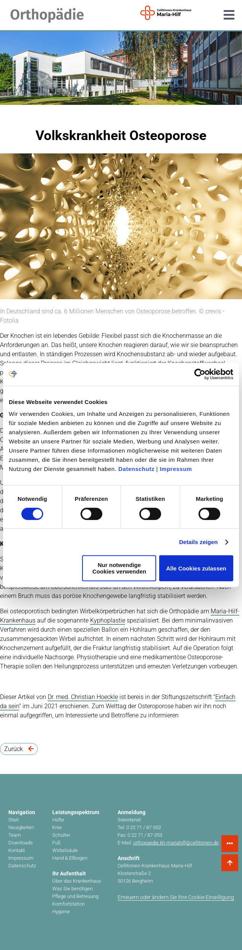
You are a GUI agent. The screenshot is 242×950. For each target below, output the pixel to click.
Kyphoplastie (107, 620)
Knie (57, 827)
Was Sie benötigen (72, 888)
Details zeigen (198, 542)
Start (13, 820)
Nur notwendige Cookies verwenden (119, 568)
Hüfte (58, 820)
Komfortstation (68, 904)
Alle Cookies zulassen (196, 568)
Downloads (20, 843)
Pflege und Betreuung (75, 896)
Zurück (19, 749)
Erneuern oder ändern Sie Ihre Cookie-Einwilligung (176, 897)
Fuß (56, 843)
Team (14, 835)
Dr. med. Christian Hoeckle (83, 697)
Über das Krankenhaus (76, 881)
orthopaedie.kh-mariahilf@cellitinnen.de (176, 843)
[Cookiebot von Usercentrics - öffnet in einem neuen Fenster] (199, 374)
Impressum (176, 469)
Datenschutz (136, 469)
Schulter (61, 835)
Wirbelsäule (65, 850)
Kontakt (16, 850)
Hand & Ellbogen (69, 858)
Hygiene (61, 911)
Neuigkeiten (21, 827)
